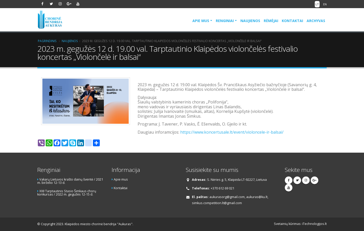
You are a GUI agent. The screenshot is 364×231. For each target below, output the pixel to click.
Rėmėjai (271, 20)
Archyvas (316, 20)
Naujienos (250, 20)
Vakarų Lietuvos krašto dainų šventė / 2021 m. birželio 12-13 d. (70, 181)
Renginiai (225, 20)
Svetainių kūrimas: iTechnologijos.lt (300, 224)
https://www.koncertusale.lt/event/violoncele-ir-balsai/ (232, 132)
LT (317, 4)
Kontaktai (292, 20)
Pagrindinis (47, 41)
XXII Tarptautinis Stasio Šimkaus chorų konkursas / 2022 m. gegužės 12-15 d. (66, 193)
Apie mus (200, 20)
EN (325, 4)
